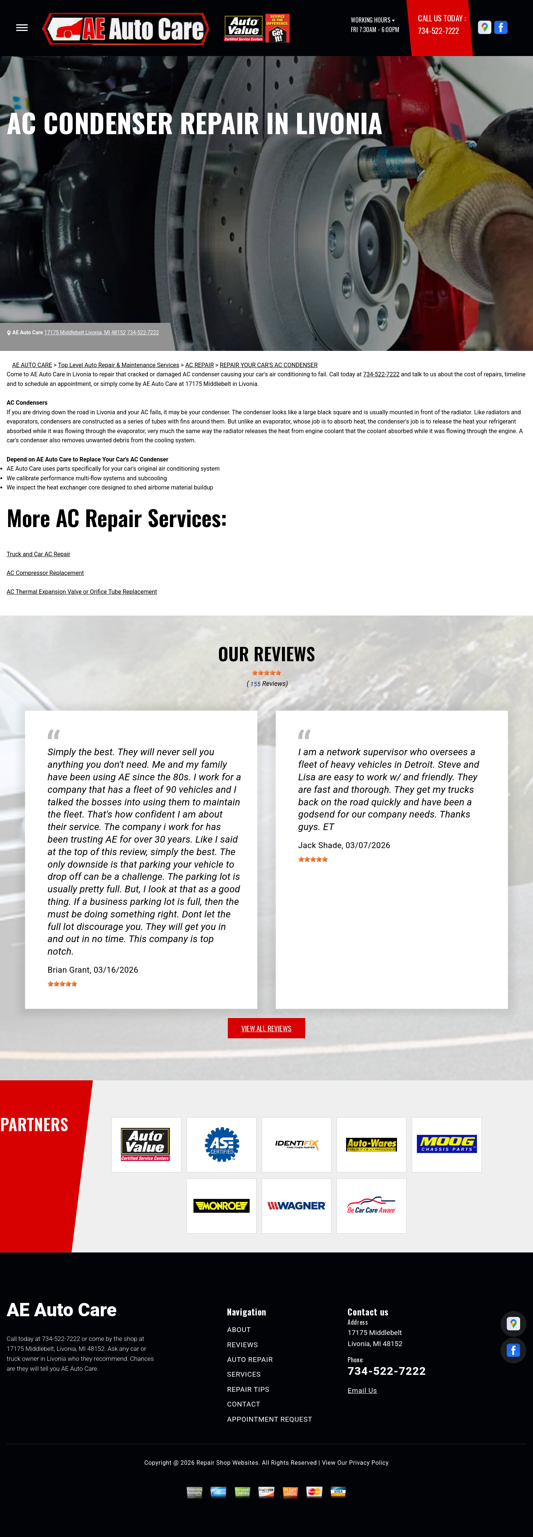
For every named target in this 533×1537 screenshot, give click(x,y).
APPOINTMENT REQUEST (269, 1419)
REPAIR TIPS (248, 1389)
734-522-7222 (438, 30)
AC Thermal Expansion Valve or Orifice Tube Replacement (82, 591)
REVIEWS (242, 1345)
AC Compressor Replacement (45, 572)
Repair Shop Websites (227, 1462)
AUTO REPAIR (250, 1359)
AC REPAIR (199, 365)
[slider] (266, 673)
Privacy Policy (369, 1462)
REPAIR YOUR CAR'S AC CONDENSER (268, 365)
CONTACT (243, 1404)
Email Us (362, 1390)
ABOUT (239, 1329)
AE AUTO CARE (32, 365)
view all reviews (266, 1028)
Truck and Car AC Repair (38, 554)
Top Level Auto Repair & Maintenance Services (118, 365)
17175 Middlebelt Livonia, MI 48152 (85, 332)
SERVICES (244, 1374)
